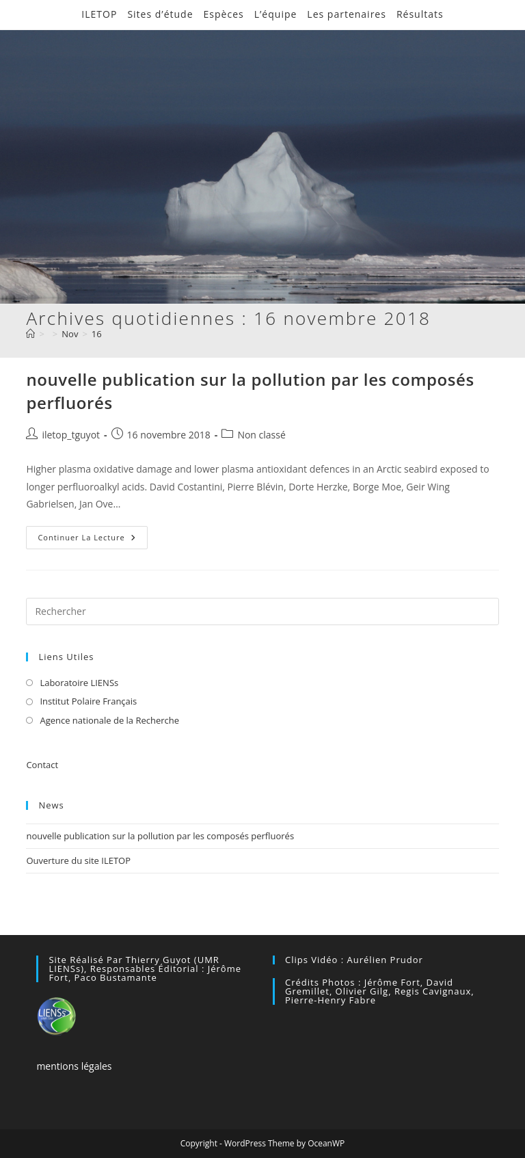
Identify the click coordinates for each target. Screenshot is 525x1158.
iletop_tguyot (71, 434)
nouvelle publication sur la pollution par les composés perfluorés (160, 836)
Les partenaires (346, 14)
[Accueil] (30, 334)
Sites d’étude (160, 14)
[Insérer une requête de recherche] (262, 611)
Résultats (420, 14)
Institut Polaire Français (88, 701)
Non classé (261, 434)
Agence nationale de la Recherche (109, 720)
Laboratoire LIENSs (79, 682)
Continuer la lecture (92, 540)
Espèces (224, 14)
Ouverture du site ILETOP (78, 860)
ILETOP (99, 14)
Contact (42, 765)
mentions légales (73, 1066)
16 (97, 334)
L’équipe (275, 14)
